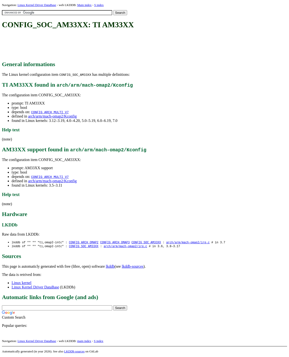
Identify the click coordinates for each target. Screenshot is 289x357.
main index (84, 341)
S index (98, 5)
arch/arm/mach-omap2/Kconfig (52, 116)
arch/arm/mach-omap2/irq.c (188, 242)
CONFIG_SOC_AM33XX (146, 242)
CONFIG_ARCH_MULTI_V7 (50, 112)
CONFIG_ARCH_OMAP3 (115, 242)
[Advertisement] (90, 45)
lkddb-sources (133, 267)
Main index (84, 5)
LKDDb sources (74, 352)
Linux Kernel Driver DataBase (37, 5)
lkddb (110, 267)
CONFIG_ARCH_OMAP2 (83, 242)
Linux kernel (21, 283)
